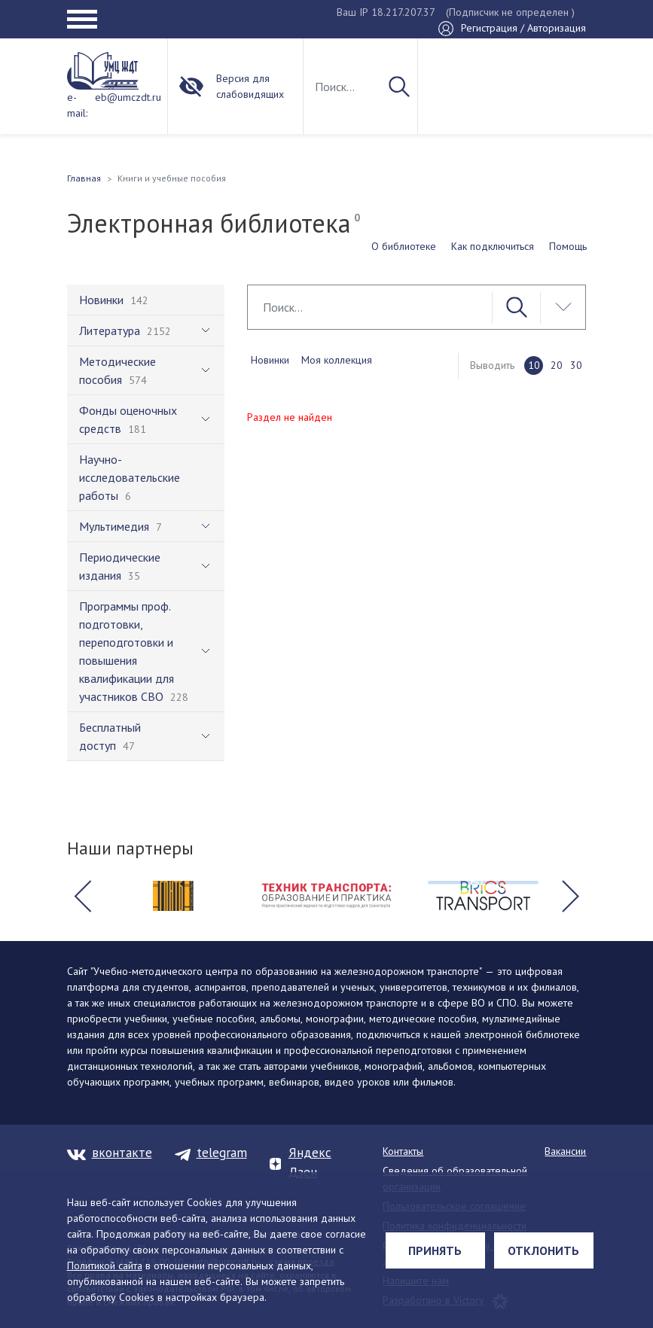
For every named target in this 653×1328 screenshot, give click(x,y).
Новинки (270, 360)
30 (576, 365)
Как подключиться (492, 246)
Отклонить (543, 1250)
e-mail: (77, 105)
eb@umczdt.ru (128, 97)
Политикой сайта (104, 1265)
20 (557, 365)
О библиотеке (403, 246)
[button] (83, 896)
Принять (435, 1250)
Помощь (568, 246)
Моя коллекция (336, 360)
